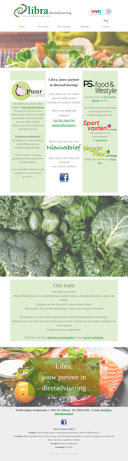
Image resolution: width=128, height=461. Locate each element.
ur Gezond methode (34, 107)
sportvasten (101, 140)
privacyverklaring (93, 337)
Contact (106, 26)
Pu (23, 107)
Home (22, 26)
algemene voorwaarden (60, 337)
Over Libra (43, 26)
